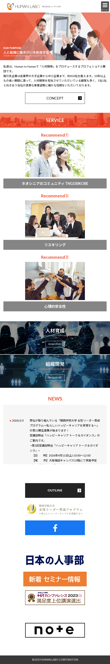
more (55, 160)
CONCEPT (55, 98)
